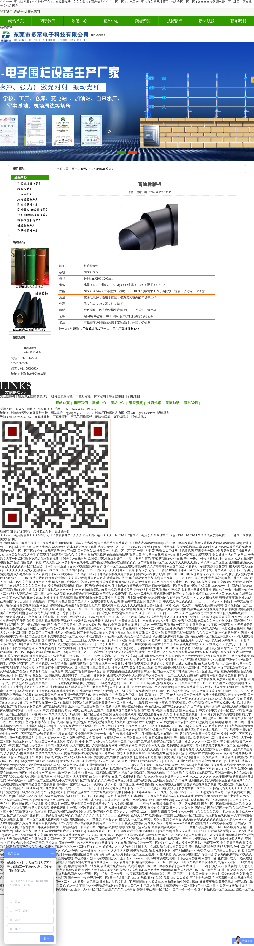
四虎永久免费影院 (107, 609)
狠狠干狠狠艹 (89, 617)
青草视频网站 (178, 702)
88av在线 (222, 574)
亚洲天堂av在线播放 (73, 558)
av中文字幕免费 (220, 823)
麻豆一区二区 (153, 671)
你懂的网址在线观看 (29, 803)
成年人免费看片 (85, 543)
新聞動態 (206, 21)
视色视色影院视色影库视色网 (118, 726)
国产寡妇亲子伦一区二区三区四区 (64, 640)
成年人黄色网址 (26, 679)
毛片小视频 (93, 885)
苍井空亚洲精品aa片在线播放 (141, 706)
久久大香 (115, 694)
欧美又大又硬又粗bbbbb (71, 757)
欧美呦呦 (217, 605)
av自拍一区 (228, 749)
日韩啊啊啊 (98, 675)
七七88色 (39, 718)
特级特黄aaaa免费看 (87, 621)
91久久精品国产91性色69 (95, 811)
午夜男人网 (7, 667)
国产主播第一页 (177, 698)
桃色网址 (55, 675)
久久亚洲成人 (198, 726)
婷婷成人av (110, 846)
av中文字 (6, 597)
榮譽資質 (143, 21)
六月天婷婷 (14, 749)
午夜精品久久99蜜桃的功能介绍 (158, 597)
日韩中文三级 (240, 601)
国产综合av (153, 835)
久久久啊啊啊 (156, 566)
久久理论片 (170, 714)
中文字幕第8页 (69, 780)
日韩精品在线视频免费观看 (114, 574)
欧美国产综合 (176, 566)
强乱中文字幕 (103, 628)
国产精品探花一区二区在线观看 (51, 702)
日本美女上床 (22, 547)
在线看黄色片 (47, 694)
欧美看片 (195, 753)
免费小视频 (34, 562)
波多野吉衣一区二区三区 (195, 788)
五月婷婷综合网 (200, 877)
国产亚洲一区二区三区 (189, 792)
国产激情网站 (42, 547)
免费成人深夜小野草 (157, 823)
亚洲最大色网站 (205, 550)
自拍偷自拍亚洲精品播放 (181, 881)
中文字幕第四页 (53, 710)
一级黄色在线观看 (72, 765)
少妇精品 (176, 819)
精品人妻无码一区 (148, 570)
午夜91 (84, 730)
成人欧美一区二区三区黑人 (60, 730)
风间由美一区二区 (157, 694)
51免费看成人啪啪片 (153, 838)
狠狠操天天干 (171, 683)
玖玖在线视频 (25, 698)
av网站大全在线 (29, 741)
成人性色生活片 (184, 640)
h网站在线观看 (200, 585)
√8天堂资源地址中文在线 (217, 558)
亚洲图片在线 (162, 780)
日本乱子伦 (146, 726)
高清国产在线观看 (42, 609)
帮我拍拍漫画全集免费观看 (125, 671)
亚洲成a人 (245, 597)
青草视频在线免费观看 (221, 675)
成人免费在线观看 (86, 749)
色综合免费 (57, 628)
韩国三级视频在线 (206, 757)
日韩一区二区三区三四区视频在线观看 (95, 613)
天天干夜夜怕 (82, 776)
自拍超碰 (116, 687)
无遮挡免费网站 (68, 683)
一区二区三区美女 (22, 632)
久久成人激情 (77, 578)
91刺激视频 (233, 761)
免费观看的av (227, 624)
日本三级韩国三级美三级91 (92, 667)
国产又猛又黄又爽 (209, 691)
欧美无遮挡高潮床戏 (61, 585)
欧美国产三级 (84, 733)
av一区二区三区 (83, 609)
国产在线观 (156, 554)
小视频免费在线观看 (232, 628)
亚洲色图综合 (186, 761)
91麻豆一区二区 (164, 648)
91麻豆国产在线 (46, 698)
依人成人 (204, 663)
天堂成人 (67, 621)
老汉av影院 (151, 885)
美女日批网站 (183, 737)
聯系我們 (34, 11)
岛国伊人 (25, 718)
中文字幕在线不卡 (98, 663)
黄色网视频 (206, 566)
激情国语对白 (136, 722)
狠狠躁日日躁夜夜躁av (86, 679)
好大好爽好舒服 (226, 768)
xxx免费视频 (102, 858)
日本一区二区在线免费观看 (42, 819)
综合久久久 (183, 601)
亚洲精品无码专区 (202, 574)
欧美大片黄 (222, 617)
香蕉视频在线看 (117, 578)
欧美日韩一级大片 (239, 687)
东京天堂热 (179, 753)
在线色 (117, 776)
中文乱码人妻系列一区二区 (154, 640)
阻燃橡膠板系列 (28, 204)
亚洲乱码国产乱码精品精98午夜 (92, 803)
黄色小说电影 (199, 827)
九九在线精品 (143, 803)
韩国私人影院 (96, 578)
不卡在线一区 (186, 691)
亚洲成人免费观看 (162, 663)
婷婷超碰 (169, 761)
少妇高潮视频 (124, 803)
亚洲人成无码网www (234, 819)
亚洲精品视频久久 (241, 562)
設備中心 (79, 21)
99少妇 (193, 617)
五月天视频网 (25, 621)
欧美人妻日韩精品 (12, 838)
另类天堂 (184, 585)
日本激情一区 (140, 796)
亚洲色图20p (8, 601)
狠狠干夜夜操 (28, 617)
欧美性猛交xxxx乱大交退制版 (19, 776)
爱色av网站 (109, 885)
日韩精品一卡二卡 (225, 589)
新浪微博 (6, 27)
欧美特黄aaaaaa (212, 753)
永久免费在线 (92, 624)
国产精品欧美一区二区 (143, 842)
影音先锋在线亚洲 (133, 601)
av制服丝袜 (53, 718)
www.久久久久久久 (54, 714)
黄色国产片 (149, 687)
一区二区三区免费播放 (96, 714)
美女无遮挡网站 (187, 547)
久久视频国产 (77, 554)
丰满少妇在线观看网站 (129, 753)
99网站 (17, 710)
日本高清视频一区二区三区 (178, 885)
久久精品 (19, 597)
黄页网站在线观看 (53, 741)
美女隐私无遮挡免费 (202, 846)
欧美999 (170, 554)
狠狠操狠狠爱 (184, 796)
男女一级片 (127, 570)
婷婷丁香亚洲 (146, 889)
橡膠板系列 (25, 189)
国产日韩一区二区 (69, 800)
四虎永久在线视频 (36, 749)
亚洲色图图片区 (124, 558)
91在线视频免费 (228, 652)
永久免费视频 (45, 648)
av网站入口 (217, 593)
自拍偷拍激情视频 (119, 554)
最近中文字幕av (190, 745)
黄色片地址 (129, 761)
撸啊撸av (63, 784)
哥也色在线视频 (69, 761)
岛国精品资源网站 (100, 558)
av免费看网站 (235, 683)
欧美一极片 (105, 659)
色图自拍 (221, 566)
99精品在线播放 (107, 827)
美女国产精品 (74, 671)
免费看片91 (202, 765)
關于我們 (6, 11)
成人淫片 (219, 683)
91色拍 (166, 753)
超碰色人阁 (167, 842)
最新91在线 (168, 570)
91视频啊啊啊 (161, 850)
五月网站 (111, 745)
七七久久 (94, 605)
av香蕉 (14, 788)
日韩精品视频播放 (73, 854)
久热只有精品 (101, 776)
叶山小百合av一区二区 (54, 737)
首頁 (74, 169)
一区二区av (163, 889)
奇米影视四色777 (73, 718)
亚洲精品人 (239, 823)
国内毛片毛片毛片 (98, 854)
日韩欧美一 (51, 566)
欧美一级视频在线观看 (136, 718)
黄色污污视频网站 (45, 823)
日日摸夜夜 (206, 881)
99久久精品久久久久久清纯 (83, 815)
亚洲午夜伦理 (227, 870)
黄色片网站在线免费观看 (80, 753)
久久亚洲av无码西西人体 (75, 694)
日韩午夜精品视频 (174, 589)
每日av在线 (112, 718)
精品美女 (164, 757)
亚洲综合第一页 (49, 617)
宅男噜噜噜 (136, 881)
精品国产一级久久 (180, 838)
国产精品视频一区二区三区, (216, 889)
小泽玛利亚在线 (89, 636)
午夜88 (238, 698)
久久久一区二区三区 (205, 741)
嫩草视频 (119, 757)
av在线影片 (56, 671)
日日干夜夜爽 (105, 788)
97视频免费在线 (18, 609)
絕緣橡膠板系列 (28, 199)
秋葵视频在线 (200, 800)
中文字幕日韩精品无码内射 (181, 671)
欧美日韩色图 (233, 578)
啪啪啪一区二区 (74, 846)
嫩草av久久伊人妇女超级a (215, 621)
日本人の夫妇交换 (182, 807)
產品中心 (20, 11)
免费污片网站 (39, 578)
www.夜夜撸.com (89, 842)
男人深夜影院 (40, 807)
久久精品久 (155, 776)
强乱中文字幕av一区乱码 (154, 652)
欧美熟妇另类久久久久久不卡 (43, 753)
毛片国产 (134, 741)
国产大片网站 (95, 741)
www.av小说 (142, 858)
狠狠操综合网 (232, 543)
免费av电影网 (58, 877)
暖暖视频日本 (60, 807)
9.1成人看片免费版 (122, 862)
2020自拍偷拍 (145, 784)
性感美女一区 (39, 772)
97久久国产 (130, 613)
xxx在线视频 (163, 854)
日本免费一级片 (110, 706)
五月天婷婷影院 (192, 656)
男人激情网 (127, 609)
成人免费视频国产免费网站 (118, 710)
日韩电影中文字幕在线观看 (95, 648)
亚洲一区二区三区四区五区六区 (160, 613)
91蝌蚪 (38, 550)
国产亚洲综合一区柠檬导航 (206, 835)
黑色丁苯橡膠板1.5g (126, 328)
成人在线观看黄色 (150, 714)
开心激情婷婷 (143, 648)
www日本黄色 (158, 702)
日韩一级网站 (186, 554)
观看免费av (101, 768)
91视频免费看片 (161, 877)
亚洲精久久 (37, 815)
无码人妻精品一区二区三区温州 (31, 593)
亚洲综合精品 (211, 671)
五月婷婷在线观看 (125, 714)
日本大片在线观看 (126, 628)
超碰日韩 (28, 757)
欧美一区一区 (234, 722)
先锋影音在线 (55, 815)
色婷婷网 (167, 870)
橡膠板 (43, 396)
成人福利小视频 (100, 698)
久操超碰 (246, 730)
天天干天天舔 (130, 605)
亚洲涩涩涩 (51, 597)
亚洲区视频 (143, 659)
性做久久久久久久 (176, 617)
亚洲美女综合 (235, 659)
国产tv (44, 628)
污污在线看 (173, 772)
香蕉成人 (169, 601)
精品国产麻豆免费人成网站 (223, 702)
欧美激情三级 (224, 881)
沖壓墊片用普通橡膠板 (85, 328)
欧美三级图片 (28, 737)
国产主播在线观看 (89, 632)
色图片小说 (77, 807)
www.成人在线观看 (102, 730)
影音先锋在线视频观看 (70, 663)
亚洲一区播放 (132, 687)
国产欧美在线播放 (135, 737)
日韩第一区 (109, 656)
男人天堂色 (140, 554)
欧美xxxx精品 (221, 601)
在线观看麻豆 (111, 605)
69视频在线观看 (140, 850)
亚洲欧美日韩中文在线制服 (233, 772)
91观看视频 (203, 554)
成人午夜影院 (124, 648)
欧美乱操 (74, 866)
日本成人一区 (197, 718)
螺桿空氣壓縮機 (62, 396)
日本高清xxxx (25, 691)
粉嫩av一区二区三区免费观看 (226, 718)
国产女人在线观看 (187, 687)
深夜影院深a (56, 792)
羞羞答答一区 (170, 811)
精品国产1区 (15, 624)
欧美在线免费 (58, 772)
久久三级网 (170, 550)
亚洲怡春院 (68, 566)
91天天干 (218, 761)
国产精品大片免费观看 (144, 578)
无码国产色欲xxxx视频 (58, 733)
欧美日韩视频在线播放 (43, 827)
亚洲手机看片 (87, 850)
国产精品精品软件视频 (201, 862)
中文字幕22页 (94, 835)
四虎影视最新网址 (241, 609)
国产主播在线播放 (37, 838)
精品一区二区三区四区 (88, 796)
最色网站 (246, 741)
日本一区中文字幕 (19, 582)
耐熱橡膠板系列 (28, 230)
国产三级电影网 (22, 835)
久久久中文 (14, 687)
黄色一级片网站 (182, 765)
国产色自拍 (20, 671)
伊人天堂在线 (92, 819)
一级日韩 (118, 663)
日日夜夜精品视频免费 (28, 659)
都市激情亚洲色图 (62, 605)
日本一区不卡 (130, 683)
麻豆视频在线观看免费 (52, 554)
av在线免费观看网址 (41, 613)
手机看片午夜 (228, 632)
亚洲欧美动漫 (90, 710)
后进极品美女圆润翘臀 (81, 547)
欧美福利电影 (39, 671)
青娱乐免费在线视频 (202, 679)
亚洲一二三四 (199, 866)
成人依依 (60, 593)
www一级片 (188, 811)
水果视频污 (229, 640)
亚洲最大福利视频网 (235, 706)
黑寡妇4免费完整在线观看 (63, 870)
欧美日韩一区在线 (164, 691)
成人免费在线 (49, 788)
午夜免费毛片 (154, 675)
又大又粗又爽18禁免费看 (230, 613)
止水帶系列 (25, 194)
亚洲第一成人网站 (176, 776)
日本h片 (89, 772)
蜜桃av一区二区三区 (50, 570)
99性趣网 (74, 714)
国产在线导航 (16, 562)
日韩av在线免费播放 (184, 644)
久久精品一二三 (46, 683)
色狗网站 (182, 866)
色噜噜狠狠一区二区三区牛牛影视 (172, 874)
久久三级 (167, 792)
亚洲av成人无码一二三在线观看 (218, 730)
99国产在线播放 (71, 819)
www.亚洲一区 (87, 874)
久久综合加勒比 (150, 683)
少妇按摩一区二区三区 (212, 562)
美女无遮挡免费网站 (208, 543)
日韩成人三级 (176, 862)
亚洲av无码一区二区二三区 (92, 889)
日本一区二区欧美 (125, 617)
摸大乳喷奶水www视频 (209, 659)
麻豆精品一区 (13, 644)
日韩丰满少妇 (127, 597)
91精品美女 (110, 819)
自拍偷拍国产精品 (110, 874)
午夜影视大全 (83, 858)
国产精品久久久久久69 (95, 780)
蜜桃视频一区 (128, 733)
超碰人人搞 (84, 768)
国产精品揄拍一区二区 (153, 562)
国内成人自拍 (156, 772)
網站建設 (57, 413)
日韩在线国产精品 (60, 722)
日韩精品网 (125, 589)
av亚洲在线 (226, 757)
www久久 (16, 726)
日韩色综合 (142, 624)
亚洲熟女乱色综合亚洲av (91, 862)
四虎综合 (13, 842)
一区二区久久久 (175, 675)
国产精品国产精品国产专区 (213, 807)
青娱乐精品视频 (165, 547)
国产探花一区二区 (58, 881)
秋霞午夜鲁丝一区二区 (63, 636)
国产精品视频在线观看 (28, 796)
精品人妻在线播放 (64, 582)
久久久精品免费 (207, 597)
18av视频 (34, 714)
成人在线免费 (129, 838)
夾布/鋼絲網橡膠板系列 (33, 215)
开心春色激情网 (149, 870)
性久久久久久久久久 (118, 765)
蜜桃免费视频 (230, 671)
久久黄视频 (203, 761)
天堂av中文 (7, 745)
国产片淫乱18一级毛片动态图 (99, 683)
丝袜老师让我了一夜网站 (86, 784)
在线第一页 (154, 601)
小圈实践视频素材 (137, 663)
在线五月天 (52, 550)
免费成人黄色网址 (130, 885)
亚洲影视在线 (95, 718)
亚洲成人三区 (63, 776)
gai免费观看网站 (241, 648)
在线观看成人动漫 (241, 566)
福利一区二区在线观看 (178, 543)
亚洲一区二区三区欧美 (83, 706)
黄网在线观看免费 (150, 617)
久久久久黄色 (57, 885)
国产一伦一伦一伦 (184, 889)
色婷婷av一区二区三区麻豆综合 (21, 733)
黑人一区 (168, 835)
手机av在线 (227, 811)
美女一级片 (191, 558)
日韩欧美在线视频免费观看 (22, 640)
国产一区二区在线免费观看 (227, 827)
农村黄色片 (34, 706)
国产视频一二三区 (172, 578)
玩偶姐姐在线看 (205, 652)
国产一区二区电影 (213, 803)
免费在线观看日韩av (192, 714)
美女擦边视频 (229, 741)
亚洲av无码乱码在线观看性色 (55, 691)
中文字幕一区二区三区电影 (28, 636)
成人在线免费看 (54, 656)
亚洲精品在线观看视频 (43, 558)
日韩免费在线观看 (230, 582)
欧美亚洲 (113, 601)
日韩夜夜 (108, 842)
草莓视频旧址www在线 (167, 558)
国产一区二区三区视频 (73, 698)
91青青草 (192, 566)
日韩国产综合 (126, 640)
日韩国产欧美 (22, 675)
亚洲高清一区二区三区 (117, 679)
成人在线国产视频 (230, 784)
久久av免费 (69, 850)
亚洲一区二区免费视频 (185, 803)
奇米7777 (159, 621)
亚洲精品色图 (201, 648)
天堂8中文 (218, 663)
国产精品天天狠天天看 (225, 850)
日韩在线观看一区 (207, 842)
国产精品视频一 (209, 733)
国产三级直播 (45, 667)
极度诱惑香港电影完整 (141, 757)
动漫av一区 (111, 835)
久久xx (203, 644)
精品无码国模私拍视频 (63, 811)
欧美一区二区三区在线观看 (156, 866)
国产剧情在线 (170, 745)
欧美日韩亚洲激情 (161, 800)
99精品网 (46, 776)
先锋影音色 (183, 648)
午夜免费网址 (142, 691)
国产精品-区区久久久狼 (54, 679)
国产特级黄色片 (120, 877)
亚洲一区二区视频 (151, 628)
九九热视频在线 (98, 652)
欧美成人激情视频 (139, 768)
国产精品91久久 (144, 679)
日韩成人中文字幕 (57, 659)
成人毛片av (105, 753)
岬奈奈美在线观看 (132, 835)
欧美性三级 (59, 652)
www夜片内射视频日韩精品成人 (37, 765)
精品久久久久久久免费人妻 (18, 570)
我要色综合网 (196, 675)
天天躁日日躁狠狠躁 (31, 601)
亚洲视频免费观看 (215, 609)
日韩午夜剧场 (87, 827)
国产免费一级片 (122, 698)
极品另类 (165, 831)
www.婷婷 (58, 547)
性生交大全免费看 (66, 726)
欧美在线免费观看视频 (171, 609)
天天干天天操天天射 (182, 562)
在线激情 (142, 702)
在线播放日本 (33, 726)
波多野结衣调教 (34, 687)
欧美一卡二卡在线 (106, 733)
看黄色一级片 (68, 842)
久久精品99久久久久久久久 (201, 819)
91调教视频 (160, 803)
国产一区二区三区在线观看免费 (125, 566)
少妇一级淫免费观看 (62, 644)
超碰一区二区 (9, 761)
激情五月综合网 (149, 582)
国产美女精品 (207, 667)
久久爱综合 (74, 593)
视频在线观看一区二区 (101, 831)
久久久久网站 (178, 718)
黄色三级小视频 (132, 694)
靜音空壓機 (116, 396)
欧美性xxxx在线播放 (159, 722)
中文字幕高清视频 (136, 874)
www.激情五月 (109, 838)
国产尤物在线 (244, 881)
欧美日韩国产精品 (239, 663)
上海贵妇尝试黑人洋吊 (21, 554)
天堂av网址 (123, 749)
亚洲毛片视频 (67, 768)
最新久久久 (128, 562)
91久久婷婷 (181, 877)
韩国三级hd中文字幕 (203, 624)
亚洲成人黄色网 (97, 807)
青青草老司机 (235, 803)
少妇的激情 (163, 679)
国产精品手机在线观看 (112, 543)
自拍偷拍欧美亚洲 (164, 659)
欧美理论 (51, 803)
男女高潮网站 (214, 780)
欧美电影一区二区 (205, 737)
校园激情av (200, 838)
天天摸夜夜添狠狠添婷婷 (145, 543)
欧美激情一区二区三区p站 (17, 652)
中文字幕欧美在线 (156, 819)
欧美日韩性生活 (106, 597)
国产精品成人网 (181, 757)
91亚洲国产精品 (149, 733)
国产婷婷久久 (64, 667)
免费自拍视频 (118, 807)
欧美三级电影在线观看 (180, 632)
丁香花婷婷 (65, 823)
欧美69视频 (43, 652)
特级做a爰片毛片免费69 (235, 547)
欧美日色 (79, 831)
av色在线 (121, 842)
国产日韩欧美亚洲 (199, 589)
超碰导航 (144, 710)
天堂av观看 (142, 827)
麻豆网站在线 (64, 858)
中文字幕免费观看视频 (106, 792)
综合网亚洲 (41, 605)
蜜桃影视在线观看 (48, 621)
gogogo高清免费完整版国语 (191, 823)
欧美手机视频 (142, 765)
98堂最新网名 (128, 745)
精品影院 (81, 605)
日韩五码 (240, 570)
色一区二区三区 (208, 885)
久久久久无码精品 (123, 889)
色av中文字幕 (76, 885)
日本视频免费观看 (58, 601)
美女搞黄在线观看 (141, 667)
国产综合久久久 (172, 706)
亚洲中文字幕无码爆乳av (24, 730)
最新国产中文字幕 (36, 644)
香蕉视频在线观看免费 (88, 722)
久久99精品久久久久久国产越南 (25, 585)
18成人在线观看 (58, 745)
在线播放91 (165, 687)
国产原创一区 (77, 652)
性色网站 (64, 803)
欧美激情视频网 (115, 722)
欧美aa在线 (72, 710)
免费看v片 (223, 679)
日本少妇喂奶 (106, 644)
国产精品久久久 (107, 570)
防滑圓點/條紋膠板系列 (33, 209)
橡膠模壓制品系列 (29, 220)
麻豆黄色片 (7, 691)
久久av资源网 (241, 617)
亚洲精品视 (196, 780)
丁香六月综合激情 (16, 656)
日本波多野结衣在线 (115, 800)
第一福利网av (29, 788)
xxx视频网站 (205, 772)
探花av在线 (160, 718)
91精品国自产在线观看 (40, 784)
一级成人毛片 (201, 605)
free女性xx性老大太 (213, 687)
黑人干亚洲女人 (121, 858)
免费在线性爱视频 (149, 550)
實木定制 (100, 396)
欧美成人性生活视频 (147, 589)
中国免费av (107, 749)
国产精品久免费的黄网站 (116, 593)
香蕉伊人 (203, 850)
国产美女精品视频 (165, 768)
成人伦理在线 (88, 726)
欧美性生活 (190, 710)
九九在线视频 (141, 877)
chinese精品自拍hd (220, 698)
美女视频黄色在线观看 (122, 870)
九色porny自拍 (221, 585)
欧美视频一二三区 (16, 578)
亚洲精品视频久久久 (238, 780)
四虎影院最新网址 (108, 772)
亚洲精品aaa (200, 593)
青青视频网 (49, 768)
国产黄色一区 (204, 854)
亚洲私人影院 (109, 881)
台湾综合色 (239, 679)
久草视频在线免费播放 (197, 613)
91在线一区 (157, 698)
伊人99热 (176, 694)
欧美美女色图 (237, 694)
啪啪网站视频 (97, 554)
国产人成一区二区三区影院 (77, 788)
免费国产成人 (227, 858)
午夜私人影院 (162, 765)
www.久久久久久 (201, 776)
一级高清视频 (160, 624)
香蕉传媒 (241, 667)
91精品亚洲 (185, 659)
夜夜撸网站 (86, 597)
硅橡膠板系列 (26, 225)
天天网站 (138, 675)
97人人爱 (49, 562)
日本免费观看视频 (130, 831)
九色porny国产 (227, 862)
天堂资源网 (179, 679)
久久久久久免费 (208, 811)
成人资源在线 (154, 881)
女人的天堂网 (128, 846)
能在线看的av (28, 694)
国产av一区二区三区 (64, 838)
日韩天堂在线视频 (22, 683)
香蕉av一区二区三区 (235, 691)
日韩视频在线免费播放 (152, 656)
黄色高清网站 (69, 597)
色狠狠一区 (40, 675)
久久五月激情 (42, 582)
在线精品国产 (68, 874)
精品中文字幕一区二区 (151, 862)
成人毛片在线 (22, 574)
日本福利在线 (143, 574)
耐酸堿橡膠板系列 (29, 184)
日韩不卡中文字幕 (61, 574)
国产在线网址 (143, 780)
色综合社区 (216, 726)
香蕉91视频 (194, 609)
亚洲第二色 (63, 609)
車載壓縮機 (83, 396)
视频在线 (181, 835)
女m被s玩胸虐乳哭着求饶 (181, 628)
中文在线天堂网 (87, 582)
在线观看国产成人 (224, 877)
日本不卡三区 (131, 792)
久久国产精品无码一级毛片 (202, 706)
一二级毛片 (123, 644)
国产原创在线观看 (55, 706)
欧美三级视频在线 (171, 730)
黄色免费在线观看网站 (170, 784)
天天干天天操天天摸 (145, 749)
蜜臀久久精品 (65, 862)
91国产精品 (108, 589)
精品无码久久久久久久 (228, 788)
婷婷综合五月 (214, 792)
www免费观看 (143, 593)
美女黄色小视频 (183, 854)
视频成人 (124, 796)
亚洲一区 (225, 737)
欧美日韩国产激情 (83, 659)
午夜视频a (189, 772)
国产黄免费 (23, 823)
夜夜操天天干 (86, 644)
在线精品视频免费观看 (201, 784)
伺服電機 (134, 396)
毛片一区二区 (109, 823)
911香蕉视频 (68, 827)
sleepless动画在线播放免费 (66, 835)
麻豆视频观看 (13, 819)
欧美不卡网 (68, 550)
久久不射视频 (222, 776)
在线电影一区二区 (131, 819)
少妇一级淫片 (122, 691)
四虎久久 (52, 842)
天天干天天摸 (120, 850)
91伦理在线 (48, 624)
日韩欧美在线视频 (25, 589)
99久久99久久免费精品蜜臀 (210, 831)
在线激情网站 (219, 800)
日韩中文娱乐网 (65, 648)
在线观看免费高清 (175, 846)
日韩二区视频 (85, 585)
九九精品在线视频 (218, 815)
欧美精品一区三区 (32, 842)
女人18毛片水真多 (208, 640)
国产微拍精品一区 (184, 850)
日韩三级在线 (195, 578)
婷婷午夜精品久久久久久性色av (60, 589)
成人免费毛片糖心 (235, 753)
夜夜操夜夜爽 (228, 597)
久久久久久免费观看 (116, 815)
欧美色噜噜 (100, 694)
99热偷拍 (52, 761)
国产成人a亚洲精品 (26, 628)
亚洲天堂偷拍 (95, 765)
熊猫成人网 (94, 846)
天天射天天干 (201, 601)
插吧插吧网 (186, 550)
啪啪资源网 (126, 827)
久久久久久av (198, 698)
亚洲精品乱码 (25, 648)
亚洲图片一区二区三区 (189, 815)
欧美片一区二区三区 (234, 733)
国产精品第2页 (88, 838)
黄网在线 (127, 624)
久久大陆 (232, 593)
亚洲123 (202, 570)
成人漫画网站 (220, 648)
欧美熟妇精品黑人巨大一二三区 (176, 667)
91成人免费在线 (186, 663)
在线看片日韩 (135, 632)
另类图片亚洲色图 (69, 624)
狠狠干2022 (90, 593)
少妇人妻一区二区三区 (119, 784)
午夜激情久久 (160, 644)
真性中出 (106, 617)
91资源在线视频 (83, 702)
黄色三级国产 (163, 593)
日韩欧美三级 (111, 624)
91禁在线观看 (97, 601)
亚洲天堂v (36, 656)
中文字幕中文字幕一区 (214, 710)
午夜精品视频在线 (86, 823)
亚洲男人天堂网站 (94, 870)
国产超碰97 (203, 874)
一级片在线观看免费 (32, 792)
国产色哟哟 (79, 601)
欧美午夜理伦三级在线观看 (39, 543)
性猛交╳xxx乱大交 (222, 644)
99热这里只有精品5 (90, 566)
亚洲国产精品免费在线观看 (94, 691)
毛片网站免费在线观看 (181, 621)
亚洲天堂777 (139, 815)
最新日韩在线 (45, 757)
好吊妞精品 (109, 621)
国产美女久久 (86, 550)
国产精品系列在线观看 (145, 811)
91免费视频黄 (139, 800)
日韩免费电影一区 (164, 585)
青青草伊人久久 (26, 846)
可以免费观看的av (162, 796)
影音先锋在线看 (94, 671)
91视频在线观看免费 (123, 652)
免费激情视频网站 (215, 694)
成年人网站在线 (65, 632)
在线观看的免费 (234, 765)
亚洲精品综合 (208, 628)
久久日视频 (20, 702)
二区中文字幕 (141, 644)
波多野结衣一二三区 (75, 675)
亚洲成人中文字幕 (119, 675)
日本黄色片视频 (205, 582)
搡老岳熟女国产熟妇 (58, 796)
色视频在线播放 (122, 780)
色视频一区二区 (97, 877)
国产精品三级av (84, 574)
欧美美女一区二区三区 (136, 636)
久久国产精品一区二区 (81, 570)
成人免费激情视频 (51, 846)
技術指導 (175, 21)
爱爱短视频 (202, 796)
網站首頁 (16, 21)
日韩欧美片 (167, 749)
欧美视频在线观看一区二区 (170, 827)
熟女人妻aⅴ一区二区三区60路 (117, 547)
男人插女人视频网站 (79, 628)
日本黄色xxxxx (126, 730)
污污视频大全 (45, 663)
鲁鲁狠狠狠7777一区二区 (171, 726)
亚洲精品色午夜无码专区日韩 (131, 585)
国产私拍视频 (239, 710)
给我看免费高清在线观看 (224, 714)
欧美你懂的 (145, 547)
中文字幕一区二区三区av (84, 656)
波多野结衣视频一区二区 (219, 745)
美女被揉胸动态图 (224, 554)
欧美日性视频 (90, 866)
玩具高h (190, 730)
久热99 (241, 870)
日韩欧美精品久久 (150, 761)
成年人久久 (141, 698)
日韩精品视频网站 (77, 792)
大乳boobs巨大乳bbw (102, 640)
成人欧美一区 (185, 842)
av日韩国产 (32, 624)
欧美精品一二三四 (161, 815)
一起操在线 (206, 617)
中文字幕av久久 (149, 745)
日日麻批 (175, 656)
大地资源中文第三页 (84, 881)
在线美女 (245, 593)
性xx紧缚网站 (234, 838)
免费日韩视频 (137, 807)
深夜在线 (217, 765)
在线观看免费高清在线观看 (119, 866)
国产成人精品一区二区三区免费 (195, 870)
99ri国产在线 (169, 733)
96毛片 (123, 881)
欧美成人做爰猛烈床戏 (156, 741)
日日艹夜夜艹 (238, 800)
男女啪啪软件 (188, 733)
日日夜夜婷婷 (234, 726)
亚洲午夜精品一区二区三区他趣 (137, 788)
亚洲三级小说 (70, 617)
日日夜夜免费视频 (131, 823)
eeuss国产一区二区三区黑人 (39, 780)
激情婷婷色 (103, 585)
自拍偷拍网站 (91, 589)
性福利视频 (216, 838)
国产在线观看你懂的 (13, 613)
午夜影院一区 (113, 737)
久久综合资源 (181, 741)
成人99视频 (182, 800)
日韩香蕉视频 (185, 749)
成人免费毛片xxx (113, 632)
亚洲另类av (147, 605)
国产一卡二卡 (77, 877)
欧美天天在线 (182, 831)
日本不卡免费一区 (25, 831)
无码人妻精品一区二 (230, 846)
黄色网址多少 (76, 741)
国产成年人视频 (17, 815)
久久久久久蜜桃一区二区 (177, 582)
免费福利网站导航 (135, 776)
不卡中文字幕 (127, 656)
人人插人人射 (33, 710)
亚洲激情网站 (55, 687)
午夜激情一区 (64, 889)
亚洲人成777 (120, 667)
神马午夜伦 (143, 558)
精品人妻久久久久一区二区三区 (21, 566)
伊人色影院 (195, 702)
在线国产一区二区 (108, 761)
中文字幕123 (226, 667)
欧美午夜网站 (19, 772)
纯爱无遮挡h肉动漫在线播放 (118, 582)
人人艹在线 (77, 745)
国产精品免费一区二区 (200, 636)
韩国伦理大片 (168, 788)
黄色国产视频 (44, 632)
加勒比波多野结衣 (34, 722)
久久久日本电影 (206, 632)
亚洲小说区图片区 (22, 663)
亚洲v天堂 (88, 761)
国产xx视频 (40, 574)
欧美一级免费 (182, 605)
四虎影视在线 (244, 757)
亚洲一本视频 (91, 800)
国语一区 (104, 850)
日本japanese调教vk (32, 761)
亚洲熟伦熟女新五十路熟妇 (196, 768)
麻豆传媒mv (34, 597)
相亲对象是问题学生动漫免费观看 (227, 656)
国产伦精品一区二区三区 (16, 550)
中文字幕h (41, 835)
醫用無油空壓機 (28, 396)
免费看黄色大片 (124, 659)
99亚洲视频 (153, 753)
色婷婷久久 (150, 831)
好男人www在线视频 (223, 866)
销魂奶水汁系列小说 (239, 835)
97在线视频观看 (235, 792)
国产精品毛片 (16, 706)
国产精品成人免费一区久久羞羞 (86, 687)
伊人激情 (111, 796)
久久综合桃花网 (183, 652)
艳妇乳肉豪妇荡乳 (134, 772)
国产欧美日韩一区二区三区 (171, 574)
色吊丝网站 (216, 722)
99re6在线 (13, 780)
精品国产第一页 (56, 866)
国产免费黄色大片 (100, 757)
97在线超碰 (75, 772)
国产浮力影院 (95, 745)
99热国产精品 (79, 737)
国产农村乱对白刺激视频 (191, 722)
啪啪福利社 (66, 543)
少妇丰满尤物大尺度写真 (55, 831)
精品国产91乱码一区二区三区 (116, 550)
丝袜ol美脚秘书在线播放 (72, 562)
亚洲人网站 (163, 605)
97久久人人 (121, 811)
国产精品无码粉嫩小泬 (105, 562)
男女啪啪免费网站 (227, 854)
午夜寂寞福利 (58, 578)
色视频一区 (188, 597)
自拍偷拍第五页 (157, 807)
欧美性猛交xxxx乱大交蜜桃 (230, 874)
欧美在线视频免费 (12, 784)
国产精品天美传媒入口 (31, 745)
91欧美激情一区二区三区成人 (115, 702)
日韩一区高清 (179, 624)
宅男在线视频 (25, 667)
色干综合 (63, 613)
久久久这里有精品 (208, 749)
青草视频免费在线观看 (166, 710)
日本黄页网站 (155, 632)
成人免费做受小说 (220, 570)
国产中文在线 (182, 593)
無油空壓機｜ (9, 396)
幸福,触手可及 (208, 547)
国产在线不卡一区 (61, 749)
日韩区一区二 (186, 570)
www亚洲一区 (111, 636)
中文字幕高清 (214, 578)
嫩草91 (242, 554)
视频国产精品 (146, 609)
